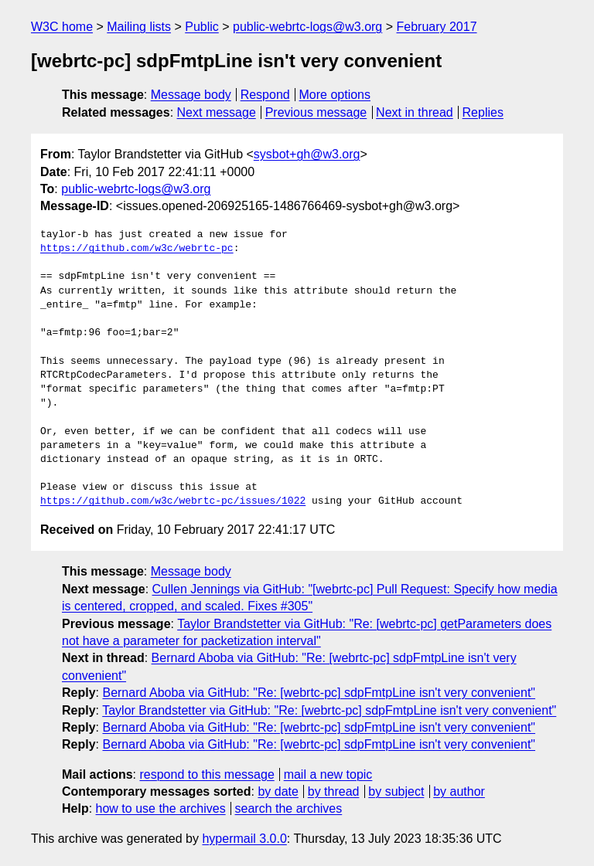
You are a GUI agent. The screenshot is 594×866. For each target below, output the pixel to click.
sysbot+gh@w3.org (307, 154)
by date (278, 791)
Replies (483, 112)
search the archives (289, 808)
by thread (334, 791)
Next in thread (414, 112)
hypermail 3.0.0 (244, 838)
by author (459, 791)
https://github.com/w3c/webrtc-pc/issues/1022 (173, 501)
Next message (216, 112)
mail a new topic (328, 774)
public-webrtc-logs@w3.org (307, 26)
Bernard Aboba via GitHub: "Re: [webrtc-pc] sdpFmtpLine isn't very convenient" (318, 692)
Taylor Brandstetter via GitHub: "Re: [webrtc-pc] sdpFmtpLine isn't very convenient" (329, 710)
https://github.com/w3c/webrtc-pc (137, 249)
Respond (265, 94)
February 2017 (437, 26)
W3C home (62, 26)
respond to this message (206, 774)
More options (335, 94)
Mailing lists (139, 26)
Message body (191, 94)
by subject (396, 791)
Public (202, 26)
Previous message (316, 112)
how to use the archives (161, 808)
